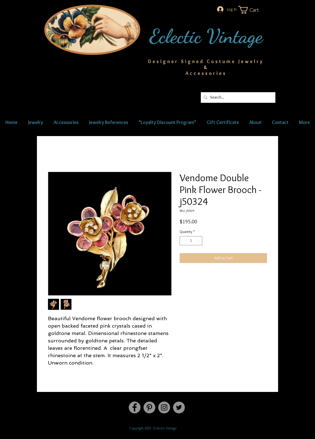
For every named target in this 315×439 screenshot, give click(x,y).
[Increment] (198, 240)
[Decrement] (183, 240)
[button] (253, 10)
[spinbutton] (191, 240)
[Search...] (237, 97)
